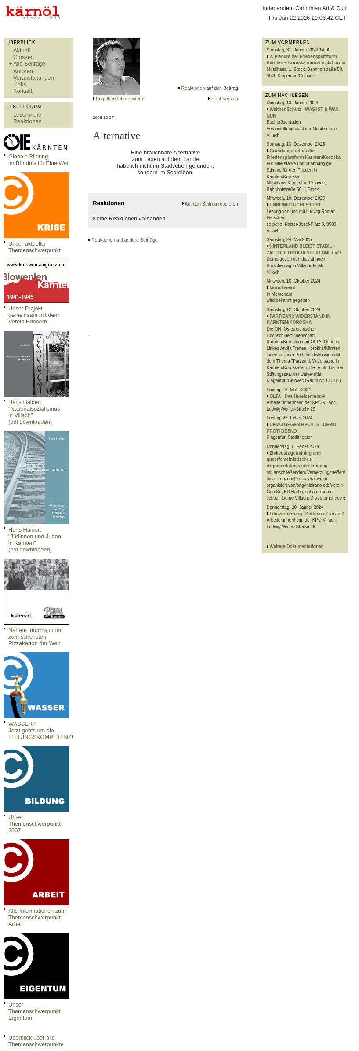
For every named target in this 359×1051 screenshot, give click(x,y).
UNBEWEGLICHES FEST (295, 204)
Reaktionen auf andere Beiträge (124, 240)
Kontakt (22, 91)
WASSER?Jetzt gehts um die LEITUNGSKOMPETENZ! (40, 730)
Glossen (23, 57)
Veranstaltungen (33, 77)
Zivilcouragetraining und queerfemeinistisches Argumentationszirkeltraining (297, 459)
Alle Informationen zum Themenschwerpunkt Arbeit (37, 917)
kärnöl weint (282, 287)
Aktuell (21, 50)
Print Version (224, 98)
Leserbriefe (27, 114)
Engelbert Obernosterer (120, 98)
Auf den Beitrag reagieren (211, 203)
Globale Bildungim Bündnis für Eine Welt (39, 159)
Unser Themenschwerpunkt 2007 (34, 824)
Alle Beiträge (29, 63)
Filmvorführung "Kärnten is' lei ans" (307, 513)
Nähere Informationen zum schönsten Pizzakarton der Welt (35, 637)
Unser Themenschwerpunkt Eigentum (34, 1011)
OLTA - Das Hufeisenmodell (298, 396)
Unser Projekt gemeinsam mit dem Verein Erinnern (33, 315)
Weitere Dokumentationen (297, 546)
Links (19, 84)
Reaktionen (27, 121)
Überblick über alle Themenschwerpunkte (36, 1040)
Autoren (23, 71)
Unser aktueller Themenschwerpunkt (34, 247)
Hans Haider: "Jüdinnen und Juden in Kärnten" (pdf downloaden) (34, 539)
